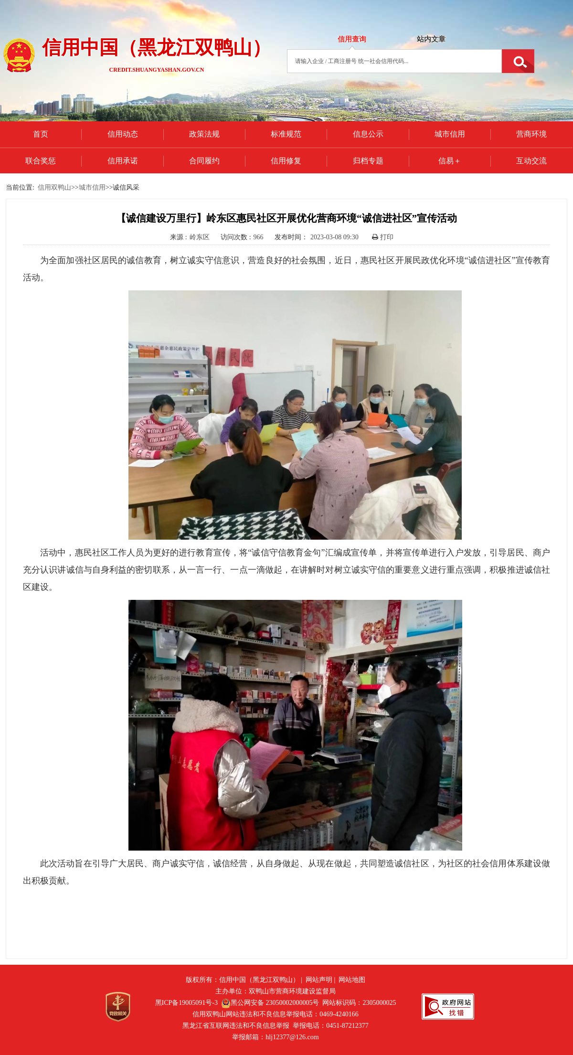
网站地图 (352, 979)
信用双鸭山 (54, 187)
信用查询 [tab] (352, 39)
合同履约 (204, 161)
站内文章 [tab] (431, 39)
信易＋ (449, 161)
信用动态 (122, 134)
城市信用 (450, 134)
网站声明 (319, 979)
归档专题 (368, 161)
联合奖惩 (40, 161)
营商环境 (531, 134)
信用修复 (286, 161)
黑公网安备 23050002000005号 (270, 1002)
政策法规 (204, 134)
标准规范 (286, 134)
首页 (40, 134)
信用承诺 (122, 161)
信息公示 (368, 134)
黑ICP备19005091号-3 (186, 1002)
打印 (382, 237)
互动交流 (531, 161)
